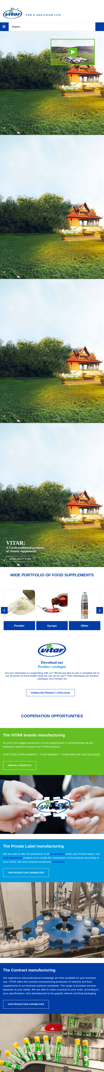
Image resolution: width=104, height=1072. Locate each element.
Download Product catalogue (50, 693)
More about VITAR (20, 559)
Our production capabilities (26, 872)
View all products (19, 765)
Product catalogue (52, 667)
